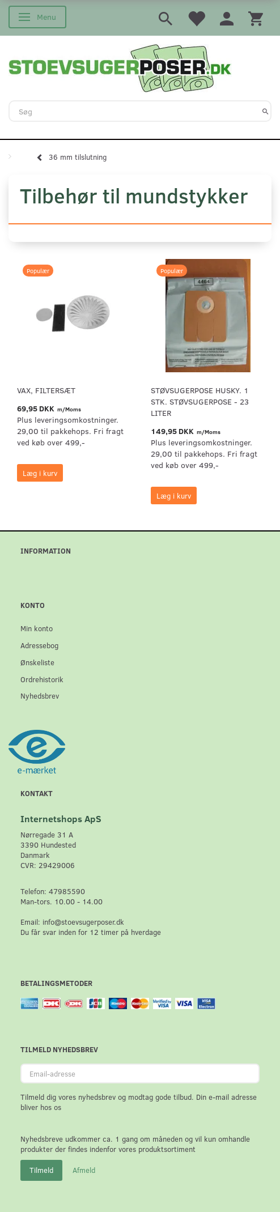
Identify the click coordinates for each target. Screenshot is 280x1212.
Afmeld (84, 1170)
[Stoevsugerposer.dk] (120, 66)
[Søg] (265, 111)
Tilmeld (41, 1170)
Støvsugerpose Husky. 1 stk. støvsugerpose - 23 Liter (200, 401)
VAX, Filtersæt (46, 390)
